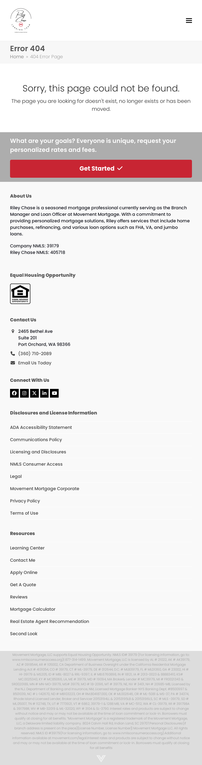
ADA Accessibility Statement (41, 427)
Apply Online (23, 572)
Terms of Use (24, 513)
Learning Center (27, 548)
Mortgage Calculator (32, 609)
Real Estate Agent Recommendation (49, 621)
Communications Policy (36, 440)
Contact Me (22, 560)
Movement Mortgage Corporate (44, 489)
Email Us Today (34, 363)
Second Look (23, 634)
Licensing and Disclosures (38, 452)
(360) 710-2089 (35, 354)
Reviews (19, 597)
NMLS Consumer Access (36, 464)
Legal (16, 476)
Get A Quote (23, 585)
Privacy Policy (25, 501)
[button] (189, 20)
